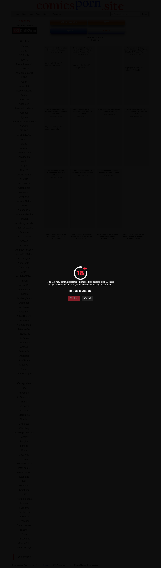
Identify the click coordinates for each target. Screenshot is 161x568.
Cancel (87, 298)
